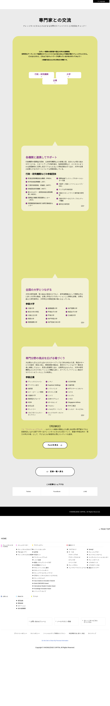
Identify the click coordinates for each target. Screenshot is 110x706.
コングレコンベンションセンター (97, 646)
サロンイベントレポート (40, 659)
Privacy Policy (9, 703)
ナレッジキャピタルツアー (25, 638)
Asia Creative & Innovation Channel (43, 670)
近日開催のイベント (39, 654)
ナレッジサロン (72, 654)
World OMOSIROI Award (40, 672)
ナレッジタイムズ (38, 667)
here (19, 690)
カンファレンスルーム (94, 644)
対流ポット (36, 644)
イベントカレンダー (39, 638)
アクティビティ (38, 634)
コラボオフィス (92, 651)
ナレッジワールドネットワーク (42, 662)
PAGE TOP (105, 618)
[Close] (107, 695)
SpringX (90, 638)
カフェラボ (72, 649)
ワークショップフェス (39, 646)
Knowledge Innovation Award (42, 678)
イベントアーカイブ (39, 680)
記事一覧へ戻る (55, 526)
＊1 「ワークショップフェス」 (32, 484)
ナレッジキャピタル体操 (24, 644)
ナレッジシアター (93, 641)
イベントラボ (72, 651)
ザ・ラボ (70, 641)
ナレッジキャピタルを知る (8, 635)
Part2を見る (55, 500)
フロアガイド (71, 638)
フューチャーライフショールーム (77, 657)
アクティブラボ (73, 644)
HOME (4, 627)
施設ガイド (71, 634)
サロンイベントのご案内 (40, 657)
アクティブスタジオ (74, 646)
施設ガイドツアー (93, 657)
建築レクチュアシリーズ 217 (41, 651)
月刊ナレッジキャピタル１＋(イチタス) (44, 665)
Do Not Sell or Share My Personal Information (94, 695)
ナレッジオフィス (93, 649)
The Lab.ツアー (21, 641)
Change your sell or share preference (17, 705)
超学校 (35, 641)
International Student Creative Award (44, 675)
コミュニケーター (23, 634)
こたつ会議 (36, 649)
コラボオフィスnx (93, 654)
